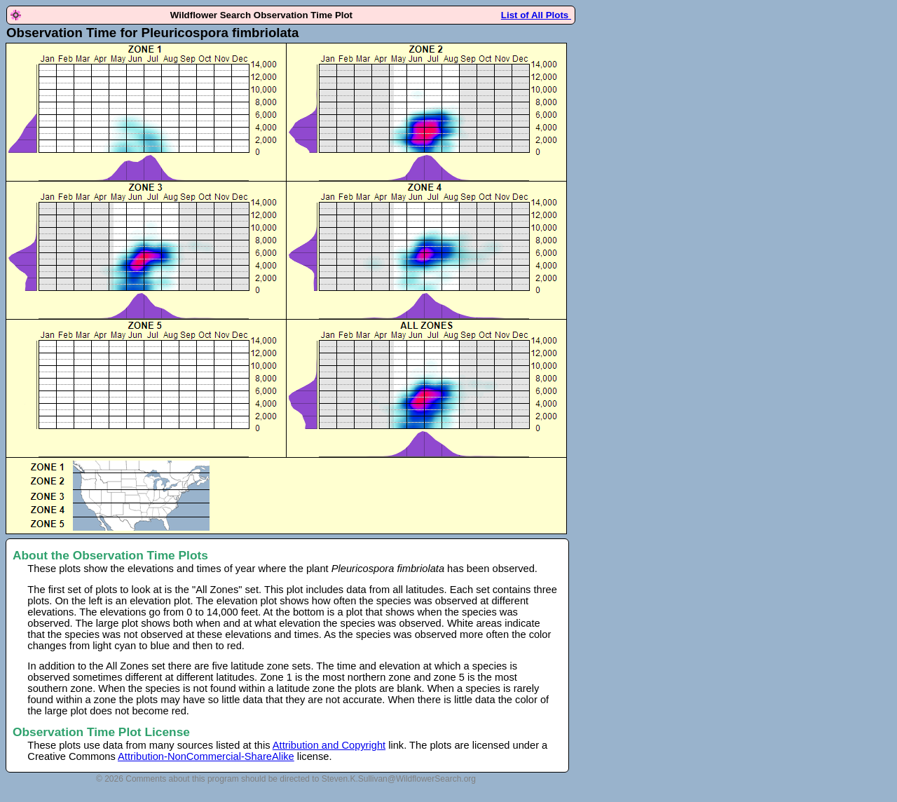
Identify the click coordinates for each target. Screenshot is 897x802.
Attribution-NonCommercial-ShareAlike (206, 756)
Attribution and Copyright (329, 745)
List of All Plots (536, 15)
